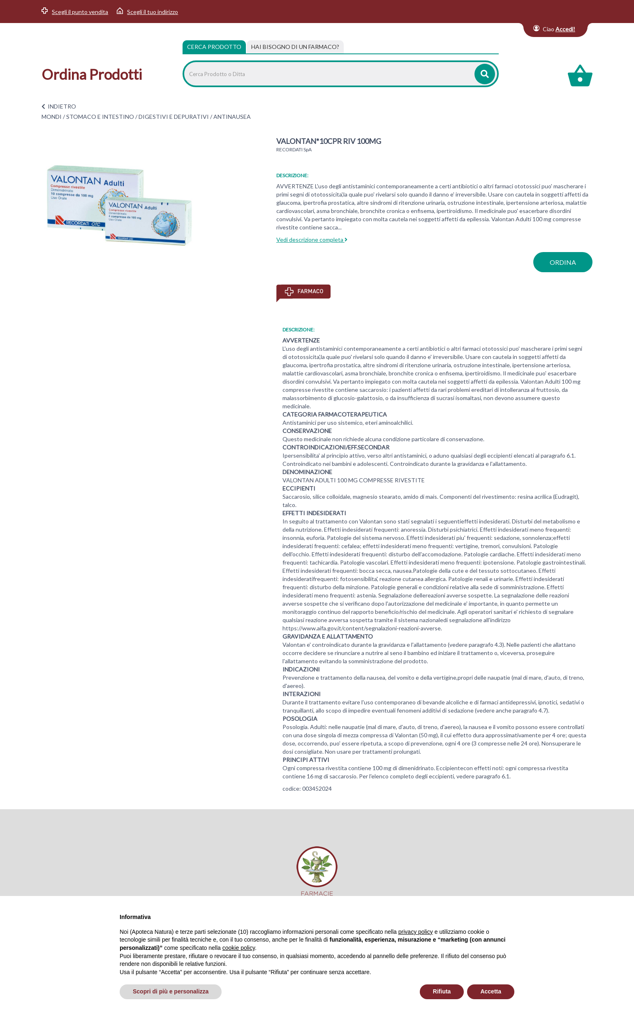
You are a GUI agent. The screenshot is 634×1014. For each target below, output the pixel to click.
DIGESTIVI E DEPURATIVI (174, 116)
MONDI (52, 116)
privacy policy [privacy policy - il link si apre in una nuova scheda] (415, 931)
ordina (563, 262)
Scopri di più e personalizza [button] (170, 991)
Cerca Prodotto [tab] (214, 46)
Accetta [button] (490, 991)
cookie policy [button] (238, 948)
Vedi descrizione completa (311, 239)
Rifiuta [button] (442, 991)
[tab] (295, 46)
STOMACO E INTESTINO (100, 116)
